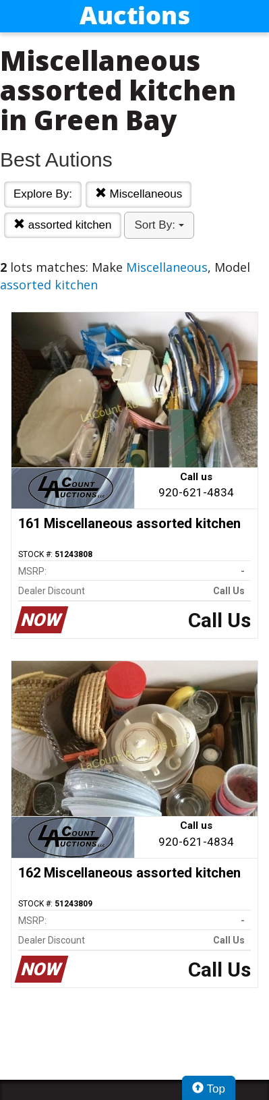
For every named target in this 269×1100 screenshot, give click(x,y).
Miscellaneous (138, 193)
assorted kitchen (62, 225)
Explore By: (42, 193)
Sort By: (158, 225)
